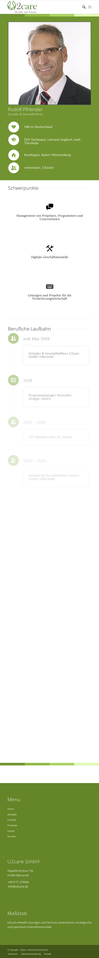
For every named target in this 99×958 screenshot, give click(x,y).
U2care (10, 830)
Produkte (12, 825)
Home (10, 808)
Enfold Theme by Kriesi (38, 949)
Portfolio (11, 819)
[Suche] (82, 7)
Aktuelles (12, 814)
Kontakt (11, 836)
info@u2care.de (17, 886)
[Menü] (90, 7)
